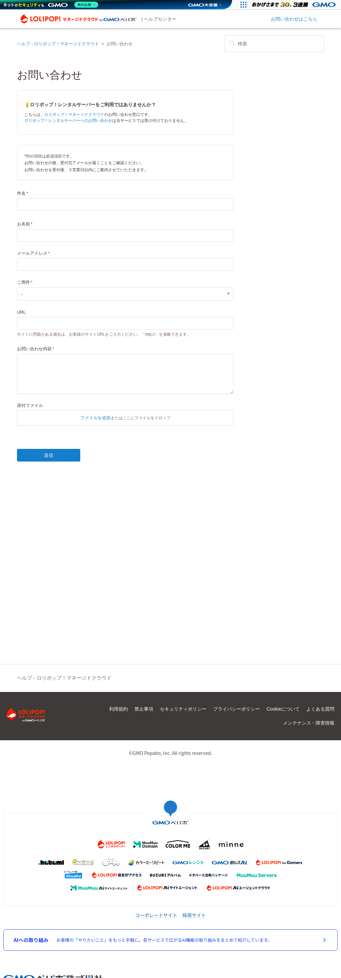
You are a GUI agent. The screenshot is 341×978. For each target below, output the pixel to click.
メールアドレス (32, 253)
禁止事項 (144, 709)
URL (21, 312)
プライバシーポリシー (236, 709)
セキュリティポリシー (183, 709)
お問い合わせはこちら (294, 19)
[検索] (274, 43)
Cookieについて (283, 709)
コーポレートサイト (156, 915)
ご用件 (23, 282)
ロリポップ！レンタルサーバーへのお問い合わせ (68, 120)
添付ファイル (30, 405)
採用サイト (194, 915)
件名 (21, 193)
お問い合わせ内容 (34, 348)
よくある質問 (320, 709)
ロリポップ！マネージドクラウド (74, 114)
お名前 (23, 223)
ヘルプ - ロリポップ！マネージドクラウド (58, 43)
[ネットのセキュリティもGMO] (51, 4)
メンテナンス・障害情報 (308, 723)
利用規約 (118, 709)
